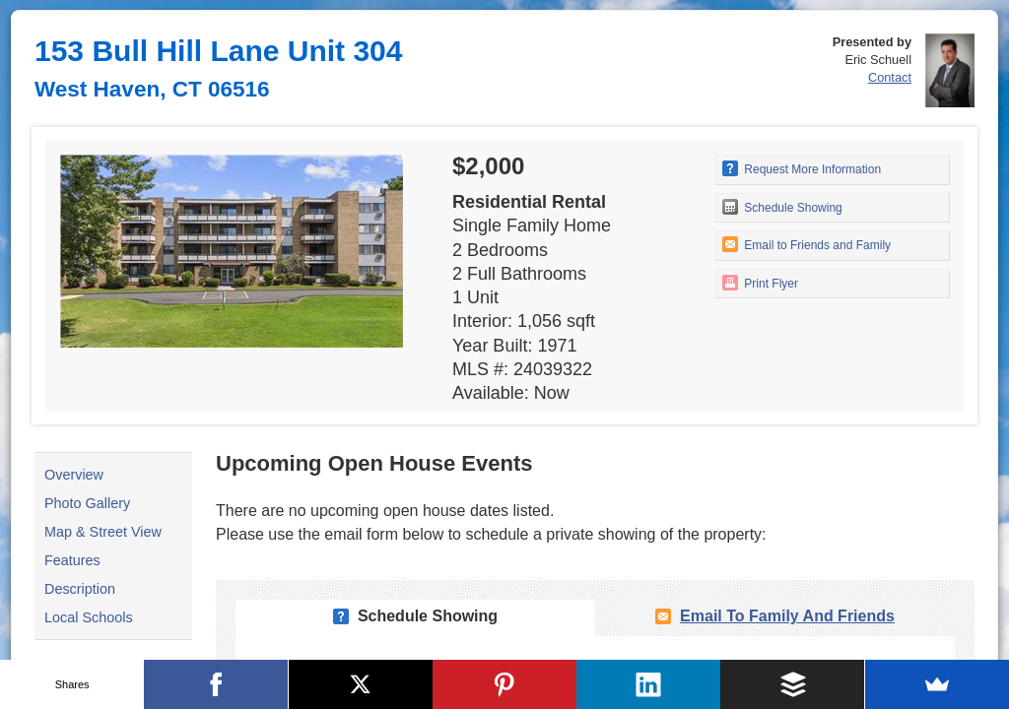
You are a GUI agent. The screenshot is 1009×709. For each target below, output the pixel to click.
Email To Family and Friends (787, 616)
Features (72, 560)
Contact (889, 77)
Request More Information (801, 168)
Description (79, 589)
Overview (73, 475)
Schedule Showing (782, 207)
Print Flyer (760, 282)
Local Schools (88, 617)
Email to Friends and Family (806, 244)
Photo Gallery (87, 503)
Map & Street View (103, 532)
